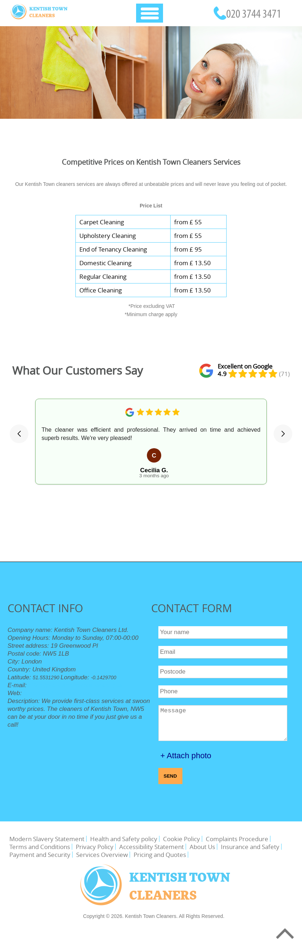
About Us (202, 847)
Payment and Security (39, 854)
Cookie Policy (181, 839)
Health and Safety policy (123, 839)
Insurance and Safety (250, 847)
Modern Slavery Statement (46, 839)
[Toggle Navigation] (149, 13)
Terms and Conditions (39, 847)
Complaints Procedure (237, 839)
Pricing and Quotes (160, 854)
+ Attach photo (186, 755)
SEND (170, 776)
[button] (19, 434)
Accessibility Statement (151, 847)
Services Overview (102, 854)
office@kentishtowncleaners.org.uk (75, 685)
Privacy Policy (94, 847)
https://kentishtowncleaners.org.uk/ (62, 693)
